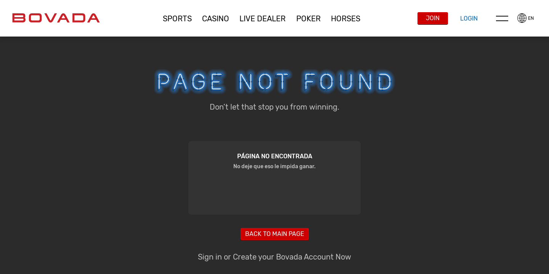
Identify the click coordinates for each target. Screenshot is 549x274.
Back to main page (274, 233)
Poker (308, 18)
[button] (177, 18)
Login (469, 18)
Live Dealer (262, 18)
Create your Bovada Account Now (292, 256)
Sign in (210, 256)
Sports (177, 18)
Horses (345, 18)
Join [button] (433, 18)
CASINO (215, 18)
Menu (502, 18)
